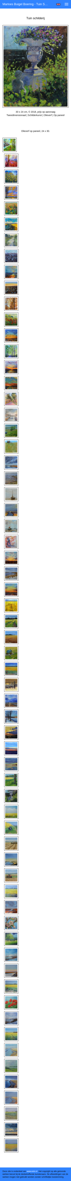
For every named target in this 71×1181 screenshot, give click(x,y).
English (58, 4)
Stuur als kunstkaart (36, 120)
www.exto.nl (32, 1171)
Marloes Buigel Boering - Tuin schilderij (27, 4)
